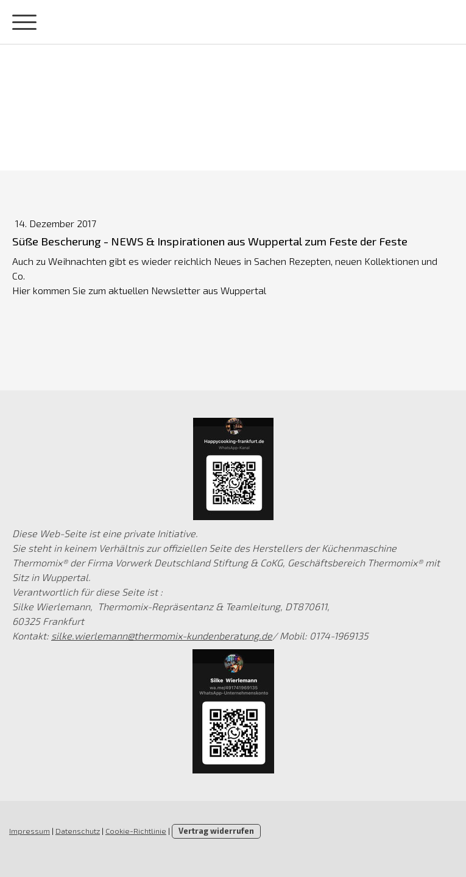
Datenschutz (77, 831)
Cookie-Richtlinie (135, 831)
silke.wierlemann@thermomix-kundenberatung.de (161, 635)
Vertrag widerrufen (216, 831)
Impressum (29, 831)
